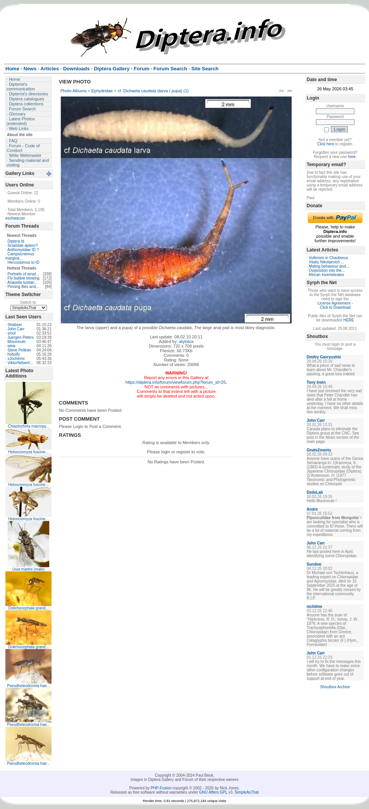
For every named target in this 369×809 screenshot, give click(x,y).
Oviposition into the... (327, 270)
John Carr (16, 329)
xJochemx (16, 358)
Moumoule (17, 342)
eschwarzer (15, 218)
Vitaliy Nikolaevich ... (326, 262)
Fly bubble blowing (24, 278)
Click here (325, 144)
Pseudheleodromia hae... (28, 686)
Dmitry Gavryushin (324, 357)
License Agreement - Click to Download (335, 305)
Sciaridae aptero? (23, 245)
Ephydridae (102, 90)
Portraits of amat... (23, 274)
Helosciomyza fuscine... (28, 452)
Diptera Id (16, 241)
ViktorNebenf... (20, 363)
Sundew (314, 564)
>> (289, 90)
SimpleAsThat (247, 792)
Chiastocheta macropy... (28, 426)
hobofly (14, 354)
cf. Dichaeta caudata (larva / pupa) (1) (153, 90)
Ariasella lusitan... (22, 282)
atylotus (186, 341)
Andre (312, 509)
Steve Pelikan (19, 350)
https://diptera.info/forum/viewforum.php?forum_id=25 (175, 382)
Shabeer (15, 325)
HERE (348, 320)
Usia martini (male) (28, 569)
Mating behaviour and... (329, 266)
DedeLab (315, 492)
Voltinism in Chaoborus (328, 258)
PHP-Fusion (161, 788)
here (352, 157)
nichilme (314, 606)
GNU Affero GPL (213, 792)
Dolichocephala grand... (28, 608)
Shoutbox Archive (335, 687)
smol (12, 333)
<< (281, 90)
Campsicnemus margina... (19, 256)
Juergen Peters (21, 337)
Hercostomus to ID (24, 262)
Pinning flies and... (23, 287)
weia (12, 346)
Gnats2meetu (319, 450)
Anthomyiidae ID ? (23, 250)
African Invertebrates (326, 275)
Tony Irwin (316, 382)
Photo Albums (73, 90)
